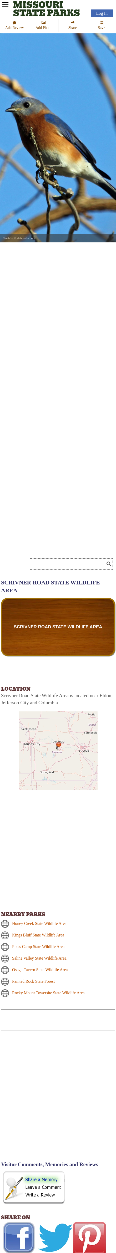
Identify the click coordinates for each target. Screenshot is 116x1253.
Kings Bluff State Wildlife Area (38, 935)
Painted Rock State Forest (33, 981)
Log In (102, 13)
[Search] (69, 564)
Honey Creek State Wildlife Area (39, 923)
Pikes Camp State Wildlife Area (38, 946)
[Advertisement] (58, 1099)
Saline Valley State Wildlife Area (39, 958)
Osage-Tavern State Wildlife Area (40, 969)
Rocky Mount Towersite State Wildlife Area (48, 993)
